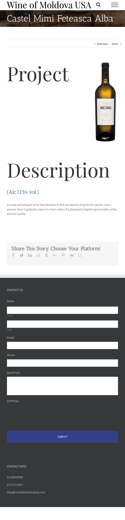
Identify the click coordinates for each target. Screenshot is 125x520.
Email (10, 338)
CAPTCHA (12, 401)
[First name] (62, 310)
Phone (11, 355)
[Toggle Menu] (114, 5)
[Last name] (62, 324)
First (10, 315)
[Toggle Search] (98, 4)
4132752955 (15, 485)
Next (115, 44)
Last (9, 329)
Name (10, 301)
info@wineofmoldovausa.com (26, 492)
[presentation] (42, 414)
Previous (102, 44)
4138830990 (15, 477)
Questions (13, 373)
